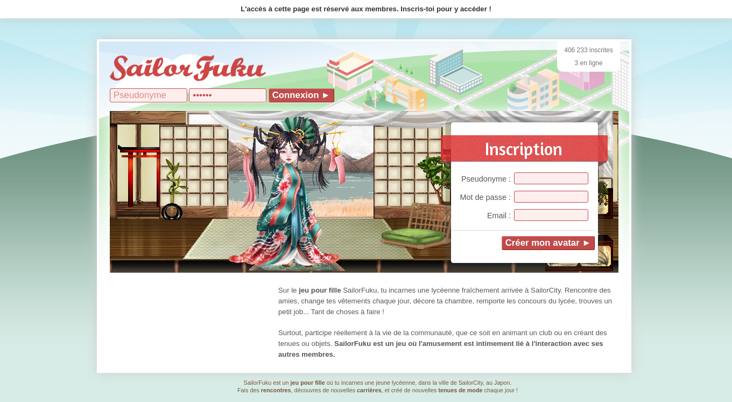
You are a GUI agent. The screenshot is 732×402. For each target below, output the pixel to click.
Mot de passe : (485, 197)
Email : (499, 215)
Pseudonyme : (486, 179)
